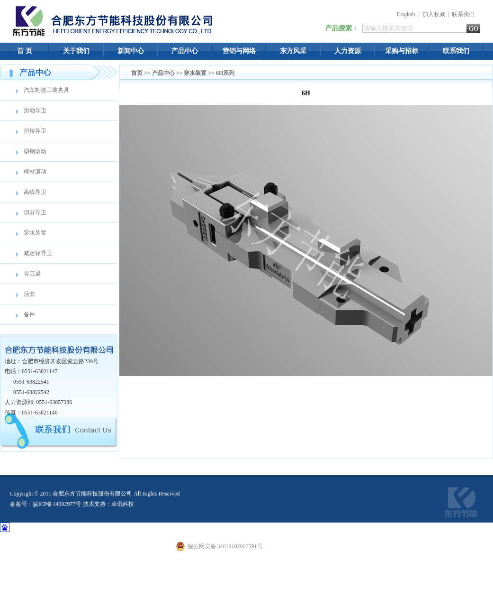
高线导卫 (35, 192)
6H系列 (225, 73)
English (406, 14)
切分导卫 (35, 212)
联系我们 (463, 14)
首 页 (24, 51)
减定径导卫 (38, 253)
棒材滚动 (35, 171)
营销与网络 (239, 51)
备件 (29, 314)
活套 (29, 294)
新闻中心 (130, 51)
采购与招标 (401, 51)
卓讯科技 (122, 504)
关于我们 (76, 51)
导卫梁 (32, 273)
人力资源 (347, 51)
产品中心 (184, 51)
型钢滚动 (35, 151)
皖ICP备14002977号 (57, 504)
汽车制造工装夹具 (46, 90)
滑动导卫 (35, 110)
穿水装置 (35, 233)
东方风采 (293, 51)
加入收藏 (433, 14)
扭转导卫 (35, 131)
